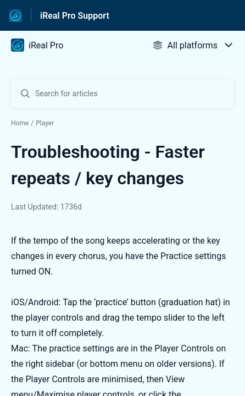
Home (20, 123)
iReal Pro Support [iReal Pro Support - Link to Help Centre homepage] (74, 15)
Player (45, 123)
